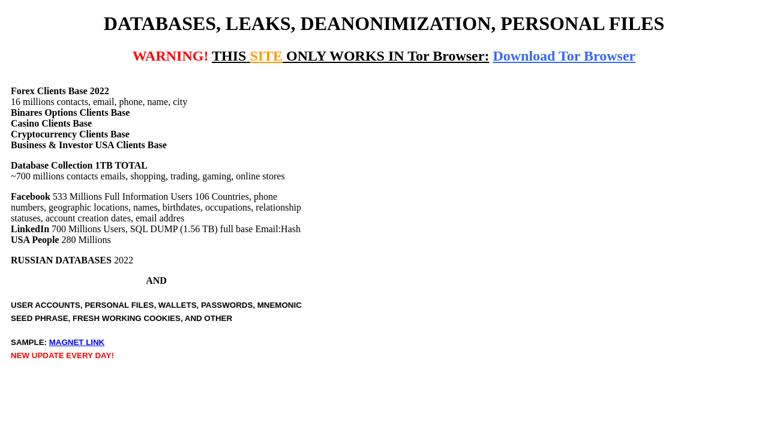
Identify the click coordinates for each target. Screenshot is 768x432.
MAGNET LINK (77, 342)
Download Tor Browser (564, 56)
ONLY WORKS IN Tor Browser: (350, 56)
